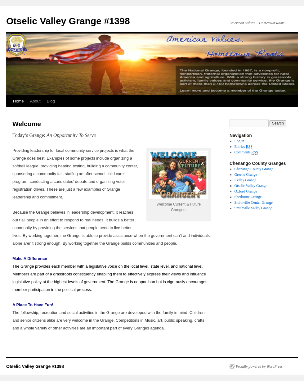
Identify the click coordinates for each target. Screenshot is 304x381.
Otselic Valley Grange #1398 (68, 21)
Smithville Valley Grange (253, 208)
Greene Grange (246, 174)
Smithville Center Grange (254, 202)
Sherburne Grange (248, 197)
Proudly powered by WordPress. (260, 366)
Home (18, 101)
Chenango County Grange (254, 169)
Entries (244, 146)
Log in (239, 141)
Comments (246, 152)
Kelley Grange (245, 180)
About (35, 101)
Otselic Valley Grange (251, 186)
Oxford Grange (246, 191)
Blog (51, 101)
